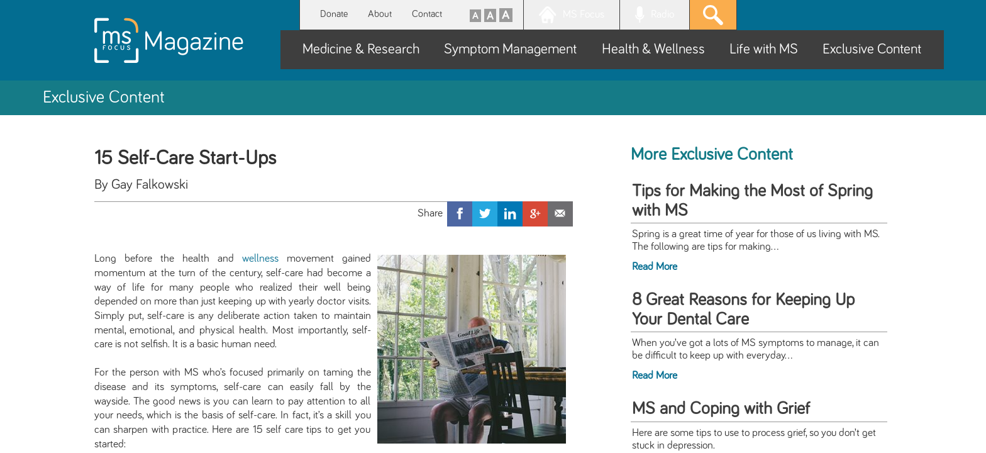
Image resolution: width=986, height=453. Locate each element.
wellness (260, 258)
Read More (654, 266)
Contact (427, 14)
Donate (334, 14)
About (380, 14)
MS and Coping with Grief (721, 409)
